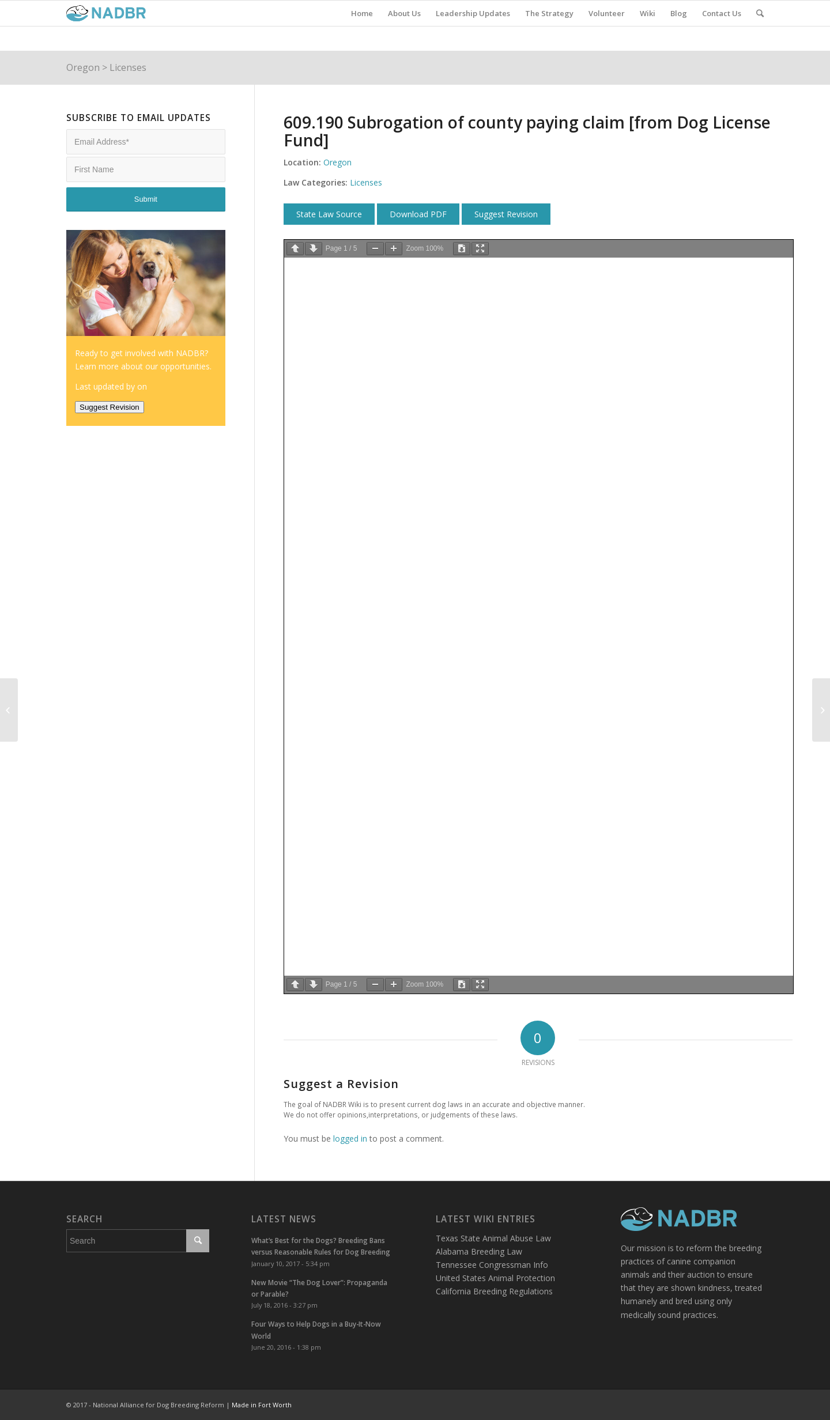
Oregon (83, 67)
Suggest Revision (506, 214)
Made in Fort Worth (262, 1404)
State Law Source (329, 214)
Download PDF (418, 214)
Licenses (128, 67)
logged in (350, 1138)
